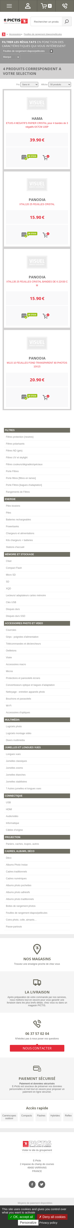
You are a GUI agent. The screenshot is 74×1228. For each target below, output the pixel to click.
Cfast (8, 561)
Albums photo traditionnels (20, 899)
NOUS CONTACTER (37, 1048)
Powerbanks (12, 526)
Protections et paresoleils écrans (23, 678)
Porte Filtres (12, 471)
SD (7, 581)
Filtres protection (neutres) (20, 437)
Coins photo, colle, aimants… (21, 919)
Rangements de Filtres (18, 492)
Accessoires (15, 34)
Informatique (12, 823)
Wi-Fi (8, 705)
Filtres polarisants (15, 443)
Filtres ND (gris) (14, 450)
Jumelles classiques (16, 761)
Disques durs (13, 609)
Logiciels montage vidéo (18, 733)
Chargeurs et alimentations (20, 533)
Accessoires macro (16, 664)
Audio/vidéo (12, 816)
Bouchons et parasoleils (18, 698)
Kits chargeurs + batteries (19, 540)
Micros (9, 671)
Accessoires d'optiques (18, 712)
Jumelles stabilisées (16, 781)
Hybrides (55, 1115)
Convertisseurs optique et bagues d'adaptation (30, 685)
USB (8, 802)
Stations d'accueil (15, 547)
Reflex (68, 1115)
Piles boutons (13, 505)
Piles (8, 512)
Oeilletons (11, 650)
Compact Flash (14, 568)
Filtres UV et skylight (16, 457)
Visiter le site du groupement (37, 1151)
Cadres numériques (16, 878)
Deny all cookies (52, 1217)
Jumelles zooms (14, 768)
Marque (7, 57)
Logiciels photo (14, 726)
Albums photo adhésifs (18, 892)
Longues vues (13, 754)
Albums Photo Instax (17, 864)
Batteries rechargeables (18, 519)
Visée (9, 657)
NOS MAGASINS (37, 959)
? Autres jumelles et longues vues (23, 788)
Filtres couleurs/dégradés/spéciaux (24, 464)
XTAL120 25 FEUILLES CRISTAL (37, 204)
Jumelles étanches (15, 774)
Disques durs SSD (15, 616)
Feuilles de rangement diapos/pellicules (26, 913)
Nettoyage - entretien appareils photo (25, 692)
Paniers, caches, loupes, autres (22, 844)
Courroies (11, 630)
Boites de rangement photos (21, 906)
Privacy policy (48, 1222)
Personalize (28, 1222)
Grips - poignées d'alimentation (22, 637)
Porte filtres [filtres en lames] (21, 478)
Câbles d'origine (14, 830)
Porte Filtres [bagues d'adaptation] (24, 485)
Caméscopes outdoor (9, 1117)
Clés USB (11, 602)
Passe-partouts (14, 926)
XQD (8, 588)
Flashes (41, 1115)
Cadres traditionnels (16, 871)
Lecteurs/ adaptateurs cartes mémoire (26, 595)
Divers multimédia (15, 740)
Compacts (26, 1115)
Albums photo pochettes (18, 885)
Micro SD (11, 574)
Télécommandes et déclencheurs (23, 643)
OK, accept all (21, 1217)
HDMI (9, 809)
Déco (8, 858)
